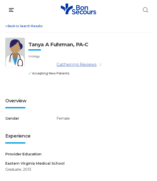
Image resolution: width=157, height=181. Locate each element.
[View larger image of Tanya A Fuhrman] (15, 52)
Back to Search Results (23, 26)
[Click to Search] (145, 10)
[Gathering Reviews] (41, 64)
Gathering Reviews (62, 64)
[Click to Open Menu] (11, 10)
